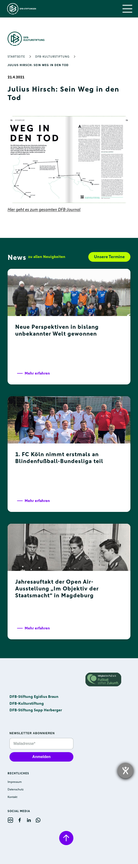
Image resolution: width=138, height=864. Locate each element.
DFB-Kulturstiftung (52, 56)
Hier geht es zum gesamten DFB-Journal (44, 209)
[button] (127, 9)
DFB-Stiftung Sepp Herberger (35, 710)
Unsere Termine (109, 256)
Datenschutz (16, 789)
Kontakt (12, 797)
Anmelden (41, 757)
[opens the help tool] (125, 770)
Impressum (15, 782)
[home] (20, 8)
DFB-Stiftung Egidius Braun (33, 696)
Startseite (16, 56)
